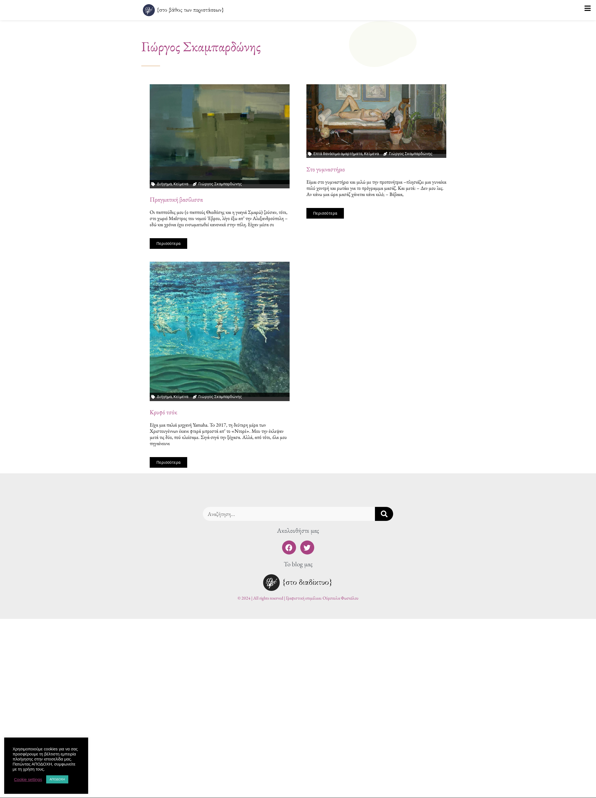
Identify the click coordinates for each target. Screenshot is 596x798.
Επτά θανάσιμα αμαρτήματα (337, 153)
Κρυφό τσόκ (163, 412)
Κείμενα (180, 184)
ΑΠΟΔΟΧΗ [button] (57, 779)
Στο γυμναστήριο (325, 169)
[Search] (384, 514)
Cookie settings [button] (28, 779)
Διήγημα (164, 184)
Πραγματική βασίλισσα (176, 199)
